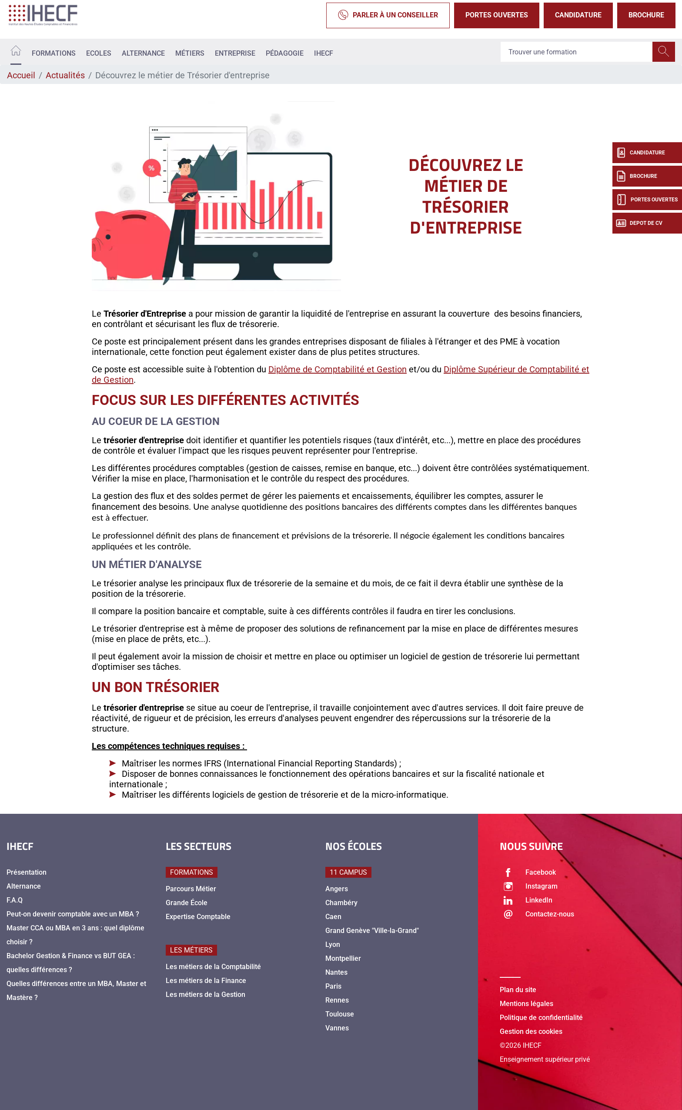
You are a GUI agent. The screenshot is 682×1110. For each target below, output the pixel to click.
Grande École (186, 903)
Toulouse (339, 1014)
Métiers (189, 53)
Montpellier (343, 958)
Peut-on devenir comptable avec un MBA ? (73, 914)
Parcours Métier (191, 889)
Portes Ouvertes (496, 15)
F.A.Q (15, 900)
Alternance (143, 53)
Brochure (646, 15)
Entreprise (235, 53)
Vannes (337, 1028)
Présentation (27, 872)
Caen (333, 917)
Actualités (65, 75)
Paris (333, 986)
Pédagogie (285, 53)
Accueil (21, 75)
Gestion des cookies (531, 1031)
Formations (54, 53)
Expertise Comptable (198, 917)
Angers (336, 889)
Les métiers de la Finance (206, 980)
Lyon (332, 944)
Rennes (337, 1000)
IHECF (323, 53)
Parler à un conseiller (388, 15)
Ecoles (98, 53)
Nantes (336, 972)
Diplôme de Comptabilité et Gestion (337, 369)
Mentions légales (526, 1004)
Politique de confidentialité (541, 1017)
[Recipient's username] (577, 52)
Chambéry (341, 903)
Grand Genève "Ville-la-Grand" (372, 930)
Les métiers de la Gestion (205, 994)
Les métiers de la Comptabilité (213, 967)
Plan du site (518, 990)
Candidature (578, 15)
